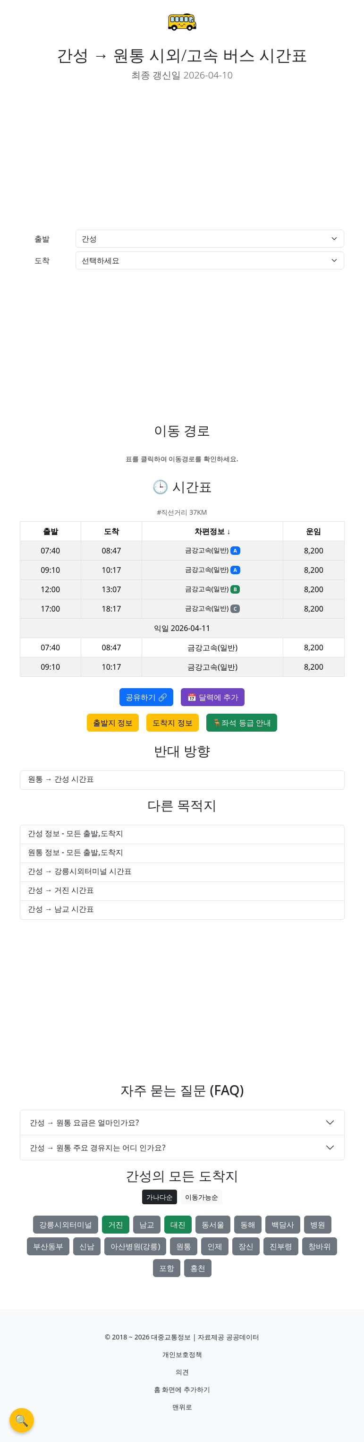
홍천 (197, 1268)
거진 (115, 1224)
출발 (42, 238)
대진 (178, 1224)
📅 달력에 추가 (212, 697)
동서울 (213, 1224)
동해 (247, 1224)
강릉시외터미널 (65, 1224)
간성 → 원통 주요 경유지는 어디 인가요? (98, 1147)
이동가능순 (201, 1196)
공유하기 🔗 (146, 697)
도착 (42, 260)
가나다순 (159, 1196)
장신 (246, 1246)
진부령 (281, 1246)
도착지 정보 (172, 722)
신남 (86, 1246)
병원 (317, 1224)
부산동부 (48, 1246)
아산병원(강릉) (135, 1246)
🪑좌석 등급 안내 (241, 722)
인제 (214, 1246)
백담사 (282, 1224)
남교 (146, 1224)
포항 (166, 1268)
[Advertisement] (97, 156)
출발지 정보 (113, 722)
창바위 (319, 1246)
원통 (183, 1246)
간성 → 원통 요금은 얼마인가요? (84, 1122)
